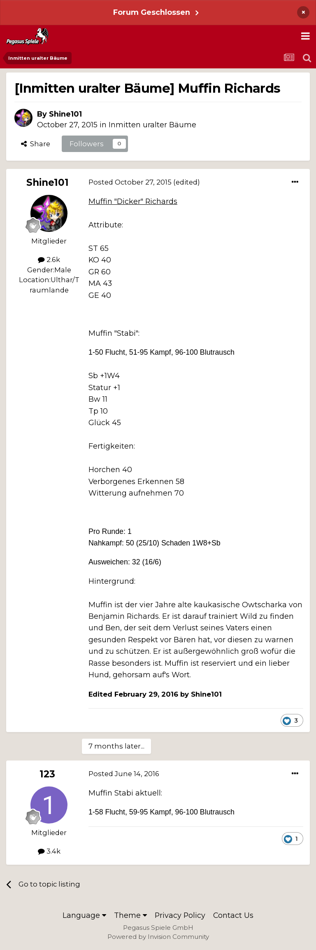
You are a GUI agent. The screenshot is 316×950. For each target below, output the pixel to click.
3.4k (49, 851)
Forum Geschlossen (151, 12)
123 (47, 774)
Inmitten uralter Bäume (152, 124)
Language (84, 915)
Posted (130, 182)
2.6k (49, 259)
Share (35, 144)
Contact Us (233, 915)
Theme (130, 915)
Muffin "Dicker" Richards (132, 201)
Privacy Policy (180, 915)
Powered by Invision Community (158, 937)
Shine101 (65, 114)
